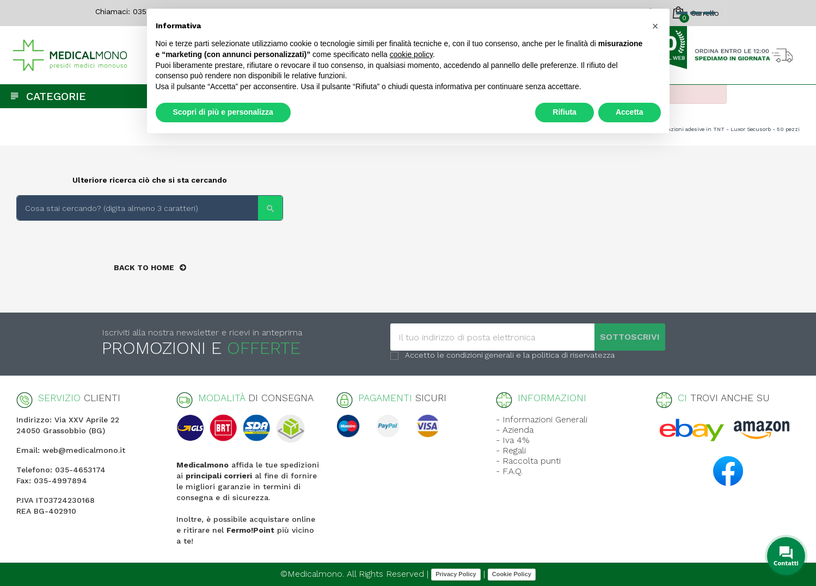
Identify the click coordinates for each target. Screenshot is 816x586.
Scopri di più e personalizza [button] (223, 112)
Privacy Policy (455, 574)
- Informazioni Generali (541, 419)
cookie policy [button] (411, 54)
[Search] (150, 208)
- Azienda (514, 430)
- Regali (511, 450)
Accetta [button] (629, 112)
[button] (655, 26)
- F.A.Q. (509, 471)
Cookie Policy (511, 574)
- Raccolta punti (528, 461)
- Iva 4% (513, 440)
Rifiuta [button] (564, 112)
